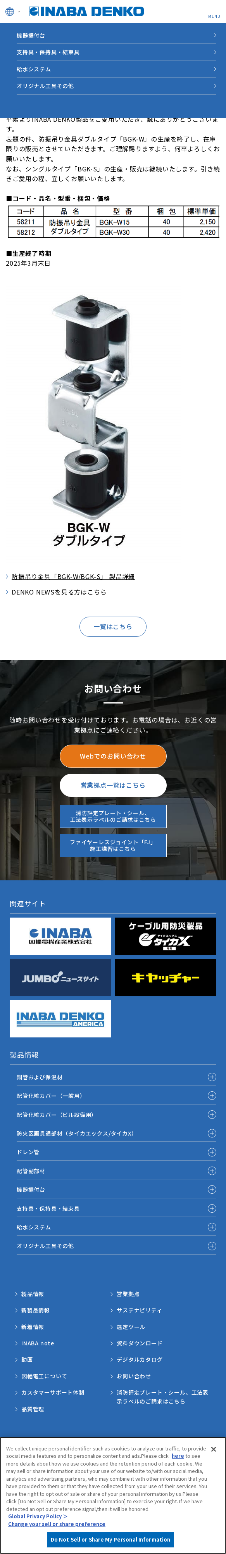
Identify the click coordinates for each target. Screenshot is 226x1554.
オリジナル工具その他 (45, 86)
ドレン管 (28, 1152)
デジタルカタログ (139, 1359)
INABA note (37, 1343)
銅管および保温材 (39, 1077)
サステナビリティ (139, 1310)
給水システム (34, 69)
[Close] (213, 1452)
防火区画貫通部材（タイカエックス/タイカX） (77, 1133)
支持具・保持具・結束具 (48, 52)
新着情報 (32, 1327)
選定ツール (131, 1327)
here (178, 1458)
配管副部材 (31, 1171)
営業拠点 (128, 1294)
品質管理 (32, 1409)
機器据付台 (31, 35)
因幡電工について (44, 1376)
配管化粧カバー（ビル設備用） (57, 1114)
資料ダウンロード (139, 1343)
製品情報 (32, 1294)
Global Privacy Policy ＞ (38, 1519)
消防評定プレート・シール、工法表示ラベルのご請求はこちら (163, 1396)
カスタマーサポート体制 (53, 1392)
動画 (27, 1359)
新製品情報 (35, 1310)
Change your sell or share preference (56, 1527)
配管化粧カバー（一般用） (51, 1095)
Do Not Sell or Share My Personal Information (111, 1543)
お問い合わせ (134, 1376)
